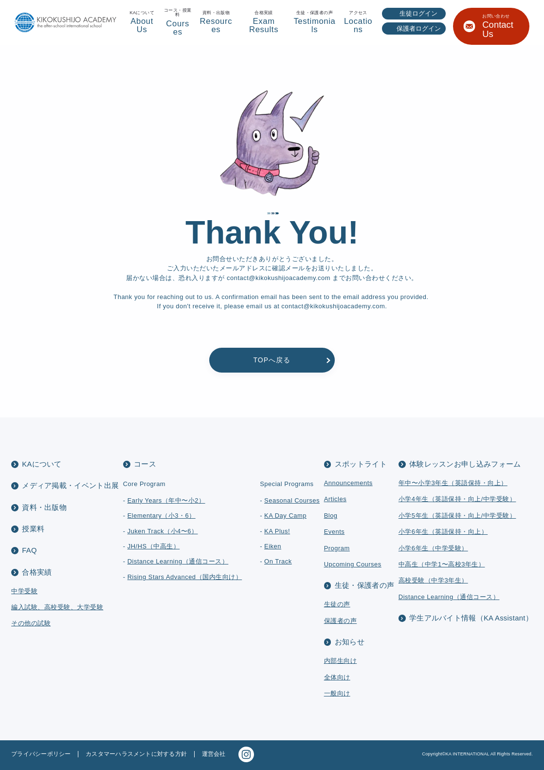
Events (334, 531)
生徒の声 (337, 604)
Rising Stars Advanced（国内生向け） (184, 577)
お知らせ (349, 642)
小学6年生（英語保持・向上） (443, 531)
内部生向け (340, 660)
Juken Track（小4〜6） (162, 531)
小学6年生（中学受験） (433, 548)
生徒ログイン (418, 13)
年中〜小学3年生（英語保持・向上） (453, 483)
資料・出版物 (44, 507)
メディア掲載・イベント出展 (70, 485)
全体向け (337, 677)
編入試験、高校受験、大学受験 (57, 607)
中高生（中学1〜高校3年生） (442, 564)
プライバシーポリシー (41, 754)
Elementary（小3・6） (161, 515)
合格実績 (37, 572)
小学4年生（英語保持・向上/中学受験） (457, 499)
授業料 (33, 529)
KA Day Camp (285, 515)
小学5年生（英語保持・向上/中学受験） (457, 515)
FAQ (29, 550)
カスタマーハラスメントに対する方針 (136, 754)
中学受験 (24, 591)
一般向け (337, 693)
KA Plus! (277, 531)
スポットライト (361, 464)
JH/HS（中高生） (153, 546)
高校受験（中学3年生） (433, 580)
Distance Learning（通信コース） (178, 561)
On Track (278, 561)
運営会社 (214, 754)
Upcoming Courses (352, 564)
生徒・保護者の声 (364, 585)
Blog (331, 515)
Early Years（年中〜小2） (166, 500)
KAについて (41, 464)
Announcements (348, 483)
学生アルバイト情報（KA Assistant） (471, 618)
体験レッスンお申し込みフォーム (465, 464)
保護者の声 (340, 620)
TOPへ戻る (272, 360)
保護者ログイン (419, 28)
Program (337, 548)
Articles (335, 499)
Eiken (272, 546)
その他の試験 (31, 623)
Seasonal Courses (292, 500)
